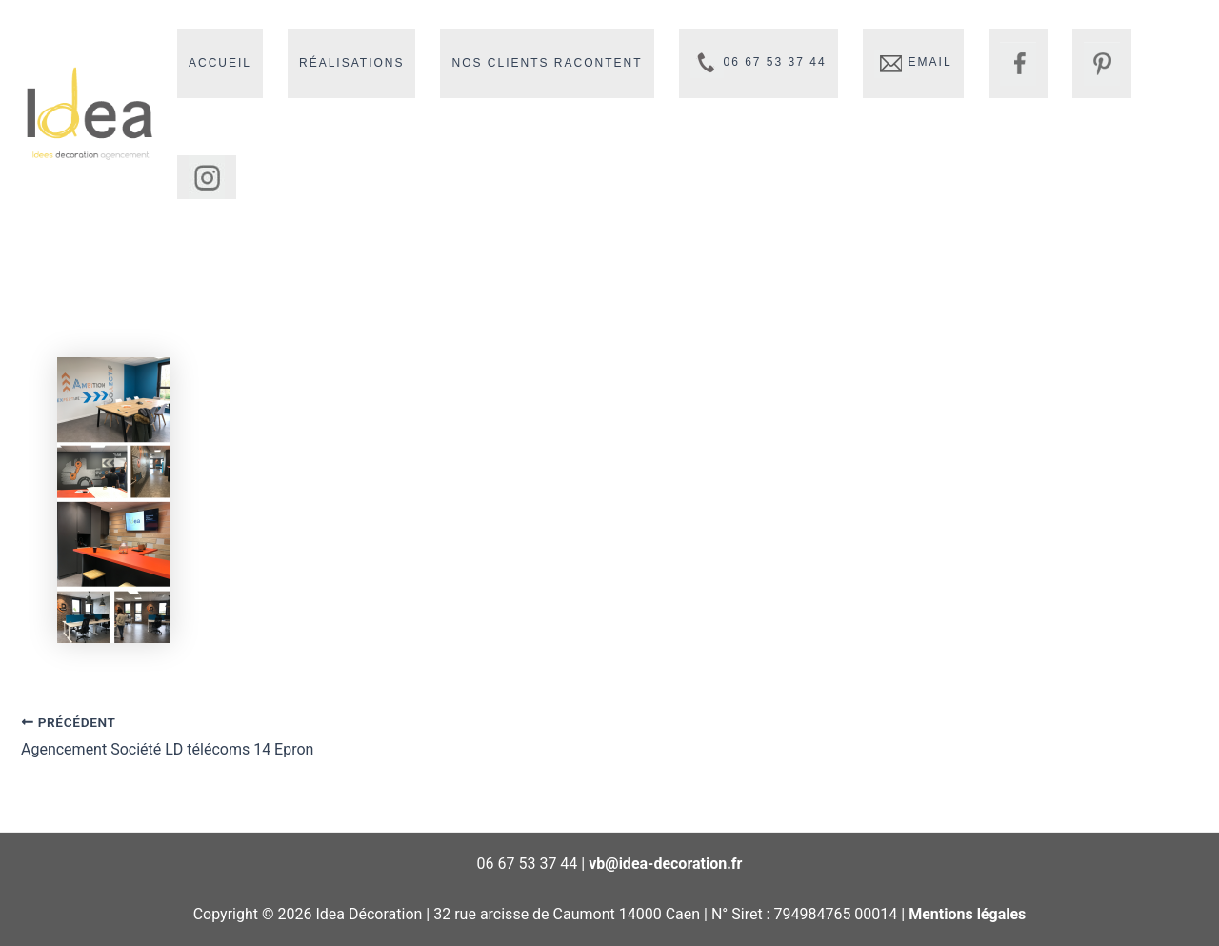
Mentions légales (967, 914)
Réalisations (351, 63)
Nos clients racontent (546, 63)
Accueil (220, 63)
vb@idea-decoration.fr (665, 864)
